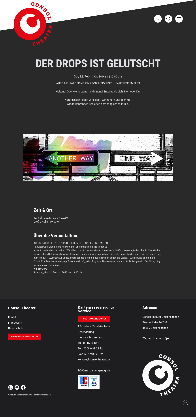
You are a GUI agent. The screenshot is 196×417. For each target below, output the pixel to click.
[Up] (168, 19)
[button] (179, 19)
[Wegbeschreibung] (158, 339)
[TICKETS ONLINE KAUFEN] (94, 319)
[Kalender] (158, 19)
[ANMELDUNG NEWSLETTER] (24, 337)
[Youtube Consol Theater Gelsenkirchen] (17, 387)
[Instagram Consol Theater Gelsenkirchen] (10, 387)
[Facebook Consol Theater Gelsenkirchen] (23, 387)
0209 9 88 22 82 (93, 348)
